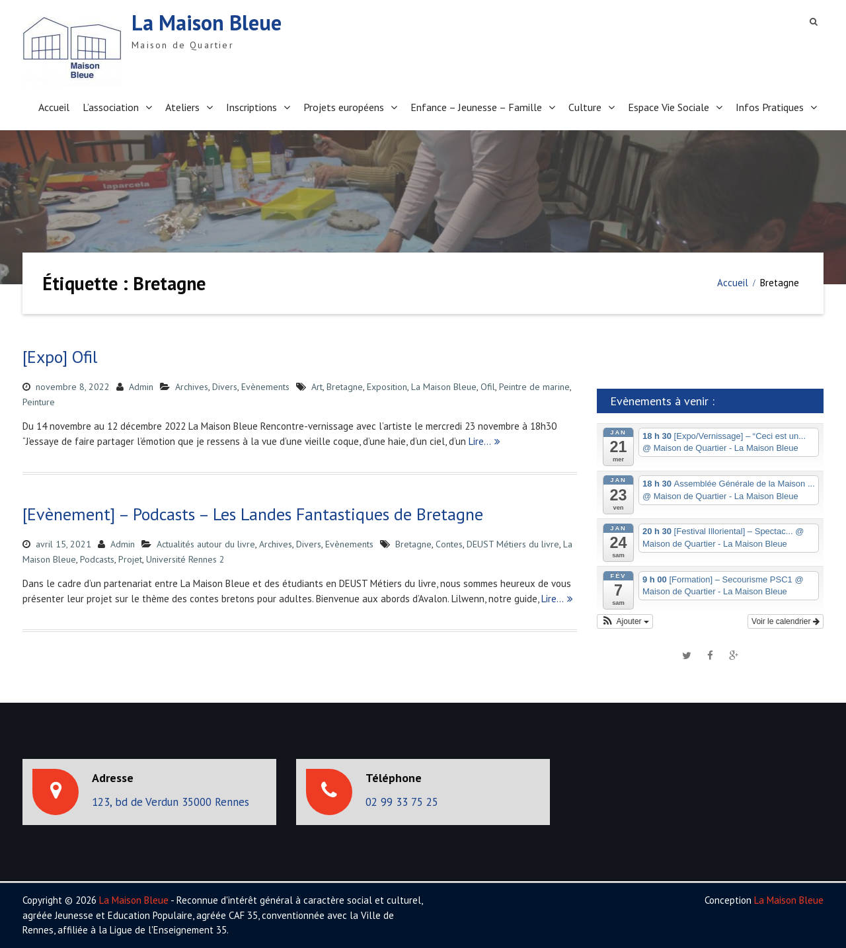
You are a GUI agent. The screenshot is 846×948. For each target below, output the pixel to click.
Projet (130, 559)
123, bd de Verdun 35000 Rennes (170, 802)
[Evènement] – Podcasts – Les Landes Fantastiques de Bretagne (252, 514)
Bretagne (345, 387)
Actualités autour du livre (206, 544)
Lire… (480, 441)
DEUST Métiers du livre (513, 544)
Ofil (488, 387)
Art (317, 387)
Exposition (387, 387)
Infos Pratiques (770, 107)
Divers (224, 387)
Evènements (265, 387)
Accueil (53, 107)
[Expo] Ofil (59, 357)
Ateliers (182, 107)
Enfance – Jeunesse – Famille (476, 107)
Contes (449, 544)
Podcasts (97, 559)
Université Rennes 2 (185, 559)
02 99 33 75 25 (401, 802)
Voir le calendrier (785, 621)
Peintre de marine (534, 387)
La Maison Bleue (207, 22)
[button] (624, 621)
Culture (584, 107)
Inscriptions (251, 107)
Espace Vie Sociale (668, 107)
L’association (111, 107)
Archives (191, 387)
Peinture (38, 402)
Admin (141, 387)
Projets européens (343, 107)
